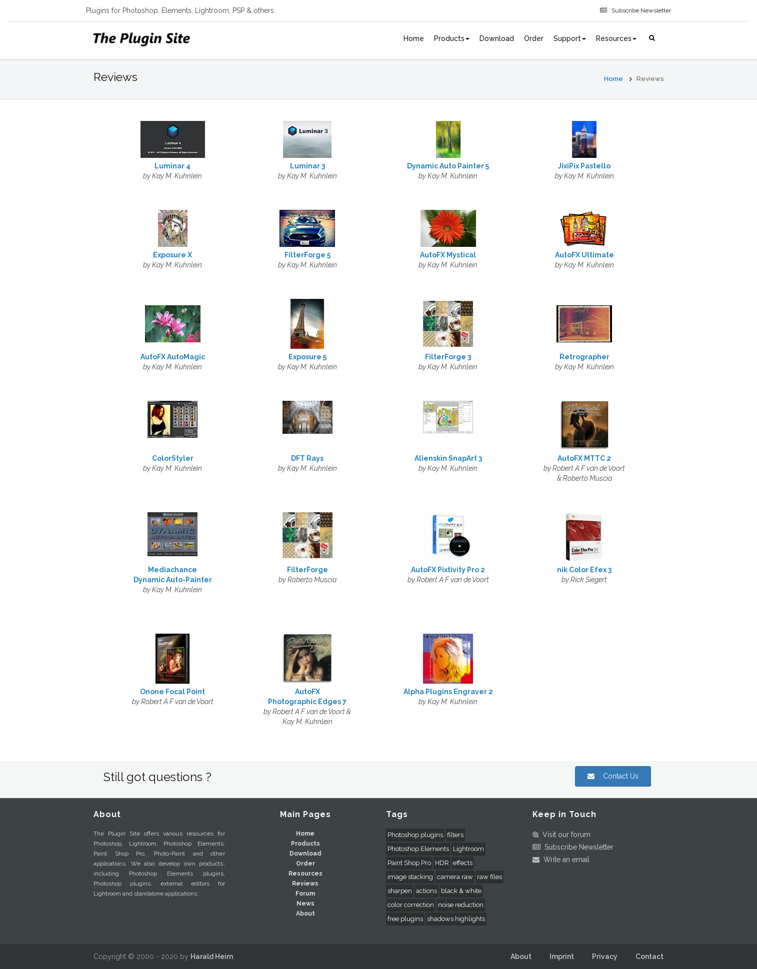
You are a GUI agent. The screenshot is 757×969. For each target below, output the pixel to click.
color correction (411, 905)
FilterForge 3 (448, 357)
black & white (461, 891)
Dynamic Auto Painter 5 (448, 166)
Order (534, 38)
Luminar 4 (172, 166)
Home (414, 38)
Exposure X (172, 255)
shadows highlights (456, 919)
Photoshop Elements (418, 849)
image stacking (410, 877)
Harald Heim (211, 957)
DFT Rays (307, 458)
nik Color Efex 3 (584, 570)
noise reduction (461, 905)
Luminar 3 (307, 166)
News (305, 903)
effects (462, 863)
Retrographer (585, 357)
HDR (442, 863)
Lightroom (468, 849)
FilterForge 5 (307, 255)
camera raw (455, 877)
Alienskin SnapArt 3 (448, 458)
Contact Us (613, 776)
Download (497, 38)
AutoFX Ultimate (584, 255)
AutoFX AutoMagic (172, 357)
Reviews (305, 883)
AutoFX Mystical (448, 255)
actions (426, 891)
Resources (616, 38)
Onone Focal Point (172, 692)
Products (452, 38)
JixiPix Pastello (584, 166)
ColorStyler (173, 458)
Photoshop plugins (415, 835)
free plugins (405, 919)
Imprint (562, 957)
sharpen (400, 891)
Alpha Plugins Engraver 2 (448, 692)
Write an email (565, 860)
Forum (305, 893)
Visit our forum (564, 835)
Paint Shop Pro (409, 863)
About (305, 913)
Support (570, 38)
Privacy (605, 957)
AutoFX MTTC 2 (584, 458)
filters (455, 835)
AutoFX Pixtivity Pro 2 (448, 570)
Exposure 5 (307, 357)
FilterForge (307, 570)
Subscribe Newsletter (639, 10)
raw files (489, 877)
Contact (650, 957)
